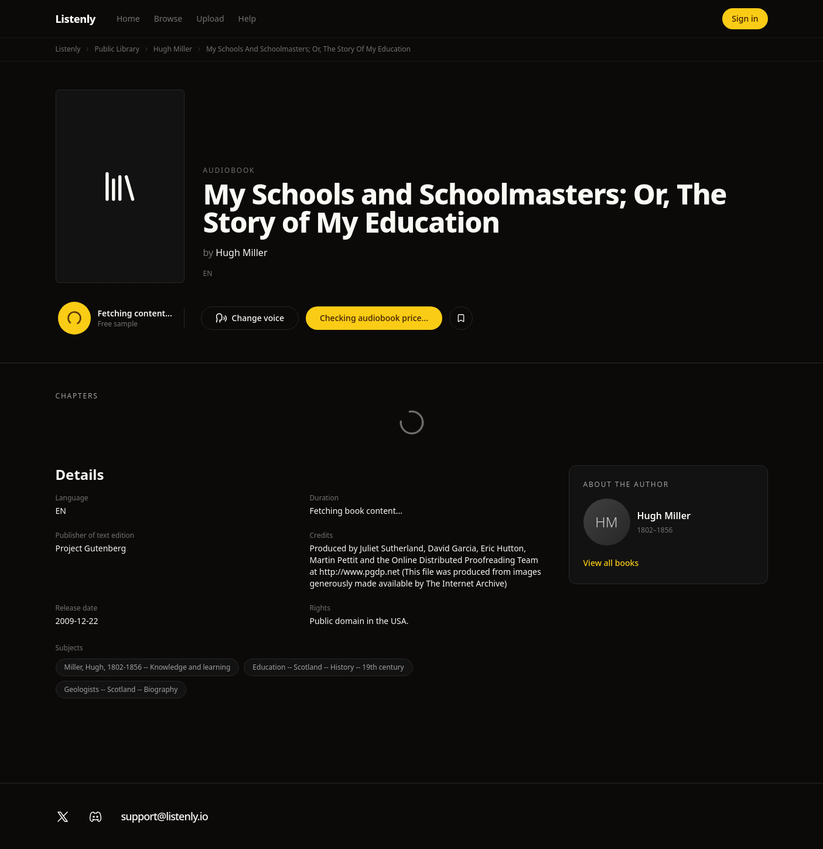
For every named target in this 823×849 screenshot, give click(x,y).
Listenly (75, 19)
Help (247, 18)
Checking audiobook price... (374, 317)
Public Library (116, 49)
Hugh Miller (172, 49)
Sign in (745, 18)
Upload (210, 18)
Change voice (250, 318)
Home (128, 18)
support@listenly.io (164, 816)
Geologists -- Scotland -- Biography (121, 689)
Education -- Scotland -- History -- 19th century (328, 667)
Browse (168, 18)
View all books (611, 562)
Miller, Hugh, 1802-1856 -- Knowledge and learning (147, 667)
